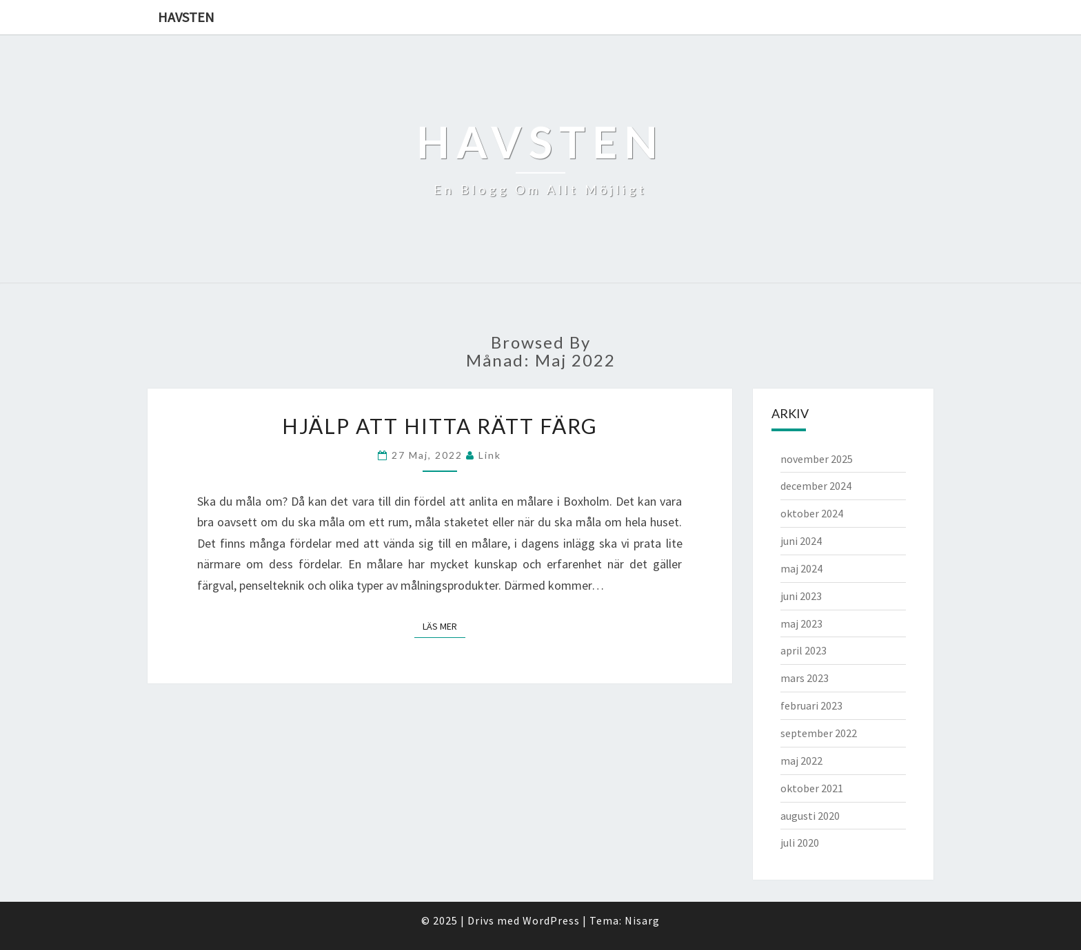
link (489, 455)
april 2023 (803, 650)
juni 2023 (801, 596)
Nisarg (642, 920)
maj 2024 (801, 568)
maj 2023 (801, 623)
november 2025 (816, 459)
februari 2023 (811, 705)
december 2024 (815, 486)
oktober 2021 (811, 788)
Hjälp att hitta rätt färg (440, 425)
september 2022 (818, 733)
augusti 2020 (810, 816)
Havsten (186, 16)
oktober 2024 (811, 513)
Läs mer (444, 625)
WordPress (551, 920)
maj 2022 (801, 760)
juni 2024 (801, 541)
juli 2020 (799, 842)
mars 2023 (804, 678)
